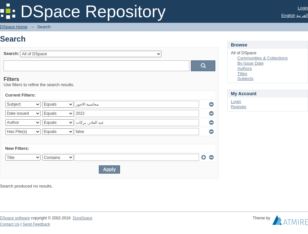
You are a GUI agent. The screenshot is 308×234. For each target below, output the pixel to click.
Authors (244, 68)
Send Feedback (36, 224)
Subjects (245, 78)
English (288, 15)
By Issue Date (250, 63)
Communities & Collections (262, 58)
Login (303, 8)
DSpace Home (14, 26)
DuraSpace (82, 218)
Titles (242, 73)
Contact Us (9, 224)
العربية (302, 15)
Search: (11, 53)
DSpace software (15, 218)
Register (238, 106)
